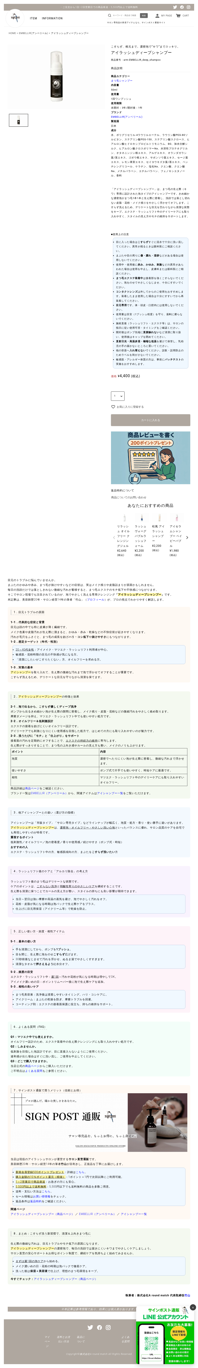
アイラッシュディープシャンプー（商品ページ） (42, 1214)
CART (186, 15)
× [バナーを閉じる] (193, 1307)
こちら (80, 1172)
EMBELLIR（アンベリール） (49, 793)
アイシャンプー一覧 (110, 793)
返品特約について (122, 490)
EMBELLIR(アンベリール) (33, 33)
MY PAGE (166, 15)
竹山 (187, 1295)
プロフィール (95, 599)
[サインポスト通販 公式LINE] (165, 1335)
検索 (144, 15)
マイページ (47, 1342)
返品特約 (36, 1201)
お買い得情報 (41, 1196)
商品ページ (32, 788)
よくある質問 (34, 1070)
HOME (12, 33)
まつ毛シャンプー (122, 80)
